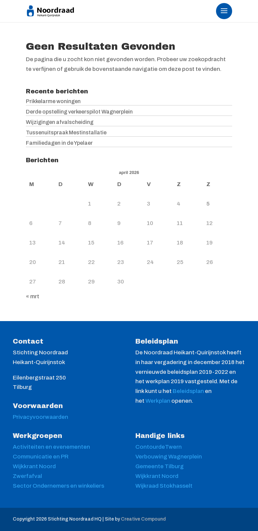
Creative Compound (143, 519)
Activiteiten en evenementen (51, 447)
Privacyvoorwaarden (40, 417)
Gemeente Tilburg (159, 466)
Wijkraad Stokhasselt (163, 486)
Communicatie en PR (41, 456)
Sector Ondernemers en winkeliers (58, 486)
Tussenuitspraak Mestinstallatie (66, 132)
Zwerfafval (27, 476)
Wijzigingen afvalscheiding (59, 122)
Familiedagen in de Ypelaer (59, 143)
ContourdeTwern (158, 447)
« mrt (32, 296)
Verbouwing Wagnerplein (168, 456)
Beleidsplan (189, 391)
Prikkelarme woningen (53, 101)
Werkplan (158, 401)
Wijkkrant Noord (34, 466)
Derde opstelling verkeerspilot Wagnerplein (79, 112)
